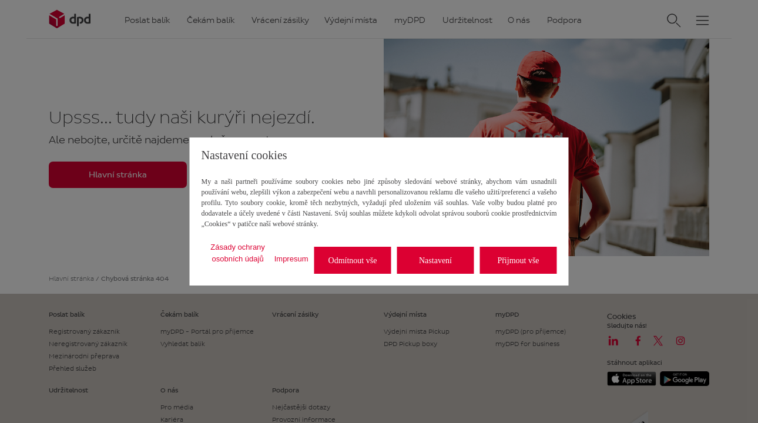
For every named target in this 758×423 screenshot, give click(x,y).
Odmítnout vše (352, 260)
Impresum (291, 258)
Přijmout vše (518, 260)
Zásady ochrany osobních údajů (237, 253)
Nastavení (435, 260)
